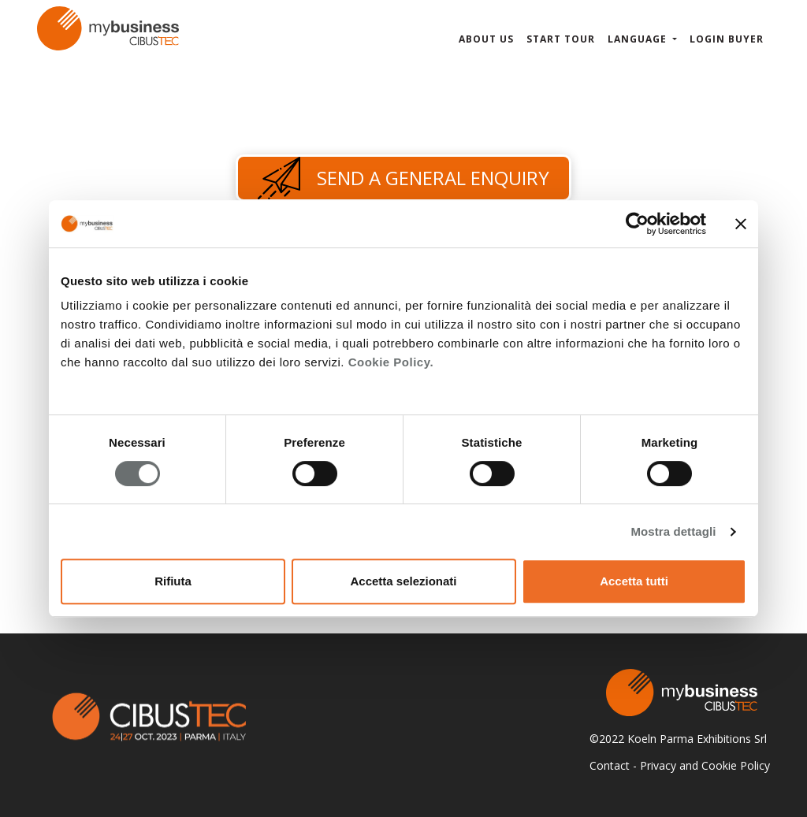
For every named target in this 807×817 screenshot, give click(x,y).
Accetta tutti (634, 581)
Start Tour (560, 39)
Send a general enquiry (403, 178)
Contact (609, 765)
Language (639, 39)
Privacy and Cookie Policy (705, 765)
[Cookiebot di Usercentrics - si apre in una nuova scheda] (637, 224)
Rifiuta (173, 581)
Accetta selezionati (403, 581)
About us (486, 39)
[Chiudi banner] (740, 223)
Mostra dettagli (673, 531)
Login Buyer (727, 39)
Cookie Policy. (390, 362)
